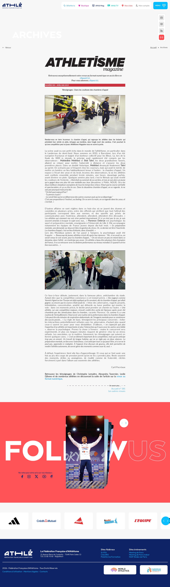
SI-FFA (104, 552)
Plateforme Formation (110, 557)
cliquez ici (93, 80)
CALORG (105, 554)
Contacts (44, 571)
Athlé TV (112, 5)
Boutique (83, 5)
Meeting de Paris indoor (139, 554)
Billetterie (69, 5)
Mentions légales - (32, 571)
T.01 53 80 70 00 (46, 556)
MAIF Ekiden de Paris (138, 557)
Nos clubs (127, 5)
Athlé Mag (98, 5)
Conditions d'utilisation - (13, 571)
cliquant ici (85, 78)
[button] (126, 426)
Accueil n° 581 (118, 388)
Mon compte (142, 5)
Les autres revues (116, 391)
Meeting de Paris (136, 552)
